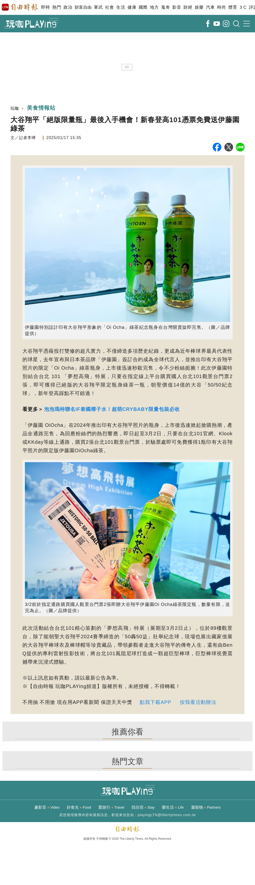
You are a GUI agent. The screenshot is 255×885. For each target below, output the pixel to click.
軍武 (98, 7)
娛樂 (199, 7)
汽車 (210, 7)
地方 (154, 7)
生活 (120, 7)
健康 (132, 7)
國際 (143, 7)
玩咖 (14, 108)
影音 (176, 7)
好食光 (79, 807)
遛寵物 (206, 807)
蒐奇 (165, 7)
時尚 (221, 7)
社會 (109, 7)
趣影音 (47, 807)
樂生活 (173, 807)
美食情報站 (41, 108)
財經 (188, 7)
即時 (45, 7)
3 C (243, 7)
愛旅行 (111, 807)
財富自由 (83, 7)
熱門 (56, 7)
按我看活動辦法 (198, 702)
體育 (232, 7)
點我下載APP (155, 702)
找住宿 (143, 807)
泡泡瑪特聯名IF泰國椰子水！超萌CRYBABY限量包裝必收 (112, 409)
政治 (68, 7)
